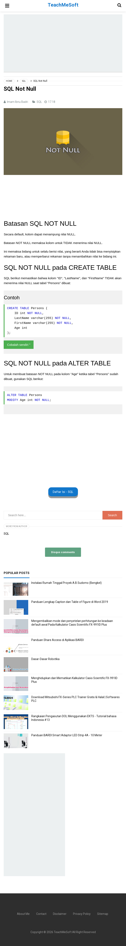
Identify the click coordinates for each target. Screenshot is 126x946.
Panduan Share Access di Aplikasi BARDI (57, 640)
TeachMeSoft (63, 932)
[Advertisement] (65, 43)
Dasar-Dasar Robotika (45, 659)
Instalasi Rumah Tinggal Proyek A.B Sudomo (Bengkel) (66, 582)
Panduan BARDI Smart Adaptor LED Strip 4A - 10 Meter (66, 735)
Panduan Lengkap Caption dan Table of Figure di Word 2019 (69, 601)
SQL (40, 101)
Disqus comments (63, 552)
